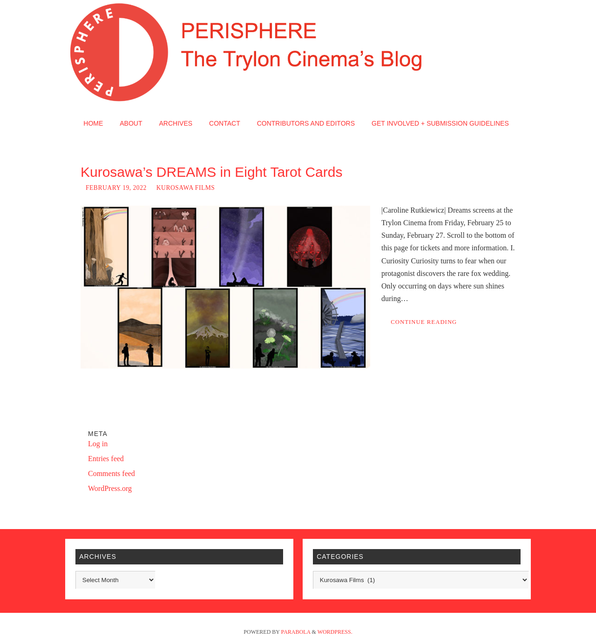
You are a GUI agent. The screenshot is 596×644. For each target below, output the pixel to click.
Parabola (296, 632)
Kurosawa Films (185, 187)
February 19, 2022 (116, 187)
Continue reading (424, 322)
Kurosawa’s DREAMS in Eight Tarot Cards (211, 172)
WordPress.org (110, 488)
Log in (98, 444)
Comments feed (111, 473)
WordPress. (335, 632)
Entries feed (106, 459)
